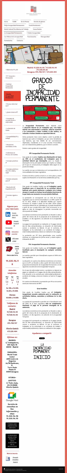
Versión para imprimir (10, 469)
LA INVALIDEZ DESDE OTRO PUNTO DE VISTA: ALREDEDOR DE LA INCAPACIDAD (12, 440)
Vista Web (61, 469)
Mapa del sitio (19, 469)
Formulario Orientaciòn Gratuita (12, 426)
